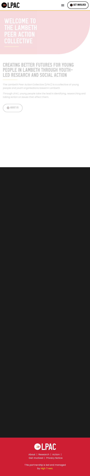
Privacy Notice (54, 458)
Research (43, 454)
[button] (62, 5)
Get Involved (36, 458)
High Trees (47, 468)
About (31, 454)
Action (56, 454)
